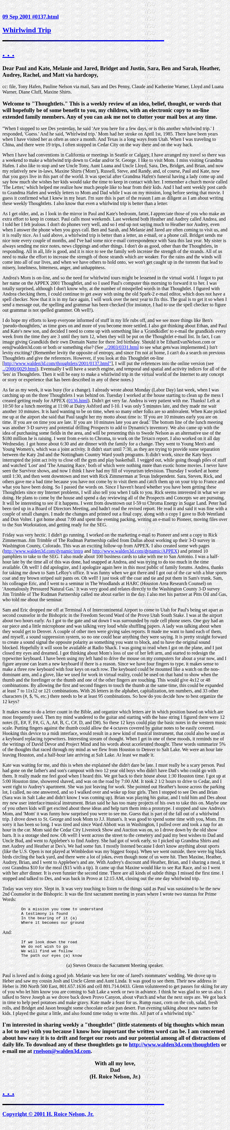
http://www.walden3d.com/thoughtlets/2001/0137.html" (57, 363)
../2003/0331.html (122, 347)
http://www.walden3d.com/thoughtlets (174, 1051)
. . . (8, 53)
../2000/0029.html (19, 368)
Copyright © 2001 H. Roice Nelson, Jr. (48, 1121)
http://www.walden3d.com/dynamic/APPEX (134, 551)
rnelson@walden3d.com (61, 1058)
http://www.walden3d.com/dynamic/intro (43, 551)
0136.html (78, 400)
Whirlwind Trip (26, 30)
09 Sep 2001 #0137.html (30, 16)
